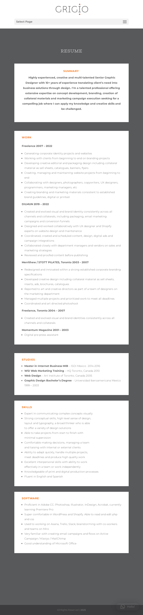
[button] (127, 607)
